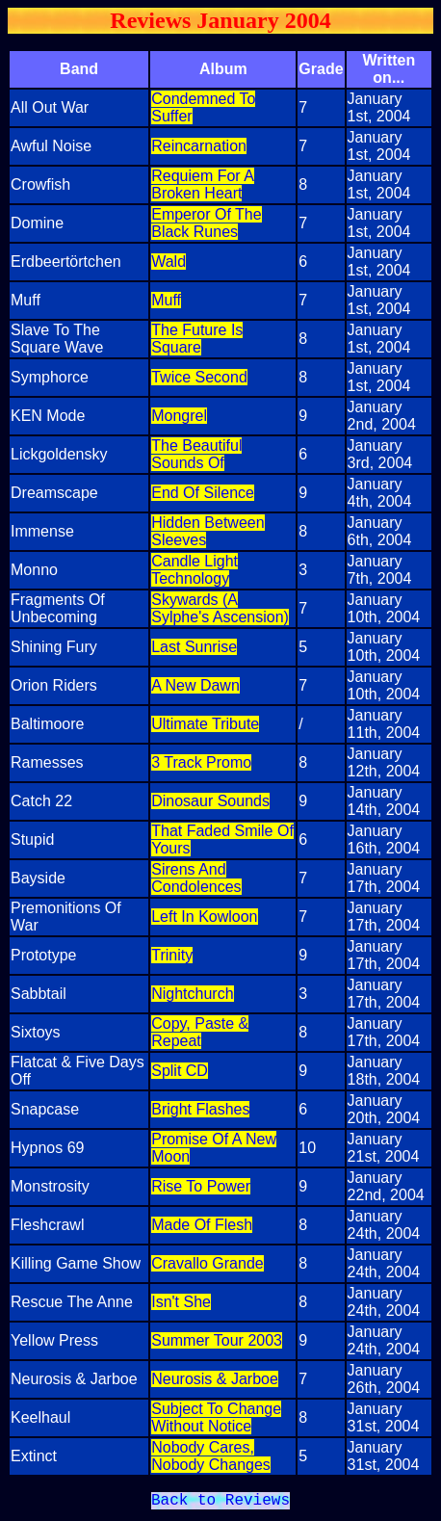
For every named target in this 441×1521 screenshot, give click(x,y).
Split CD (179, 1070)
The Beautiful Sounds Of (196, 454)
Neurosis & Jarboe (214, 1379)
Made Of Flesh (201, 1225)
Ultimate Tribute (205, 724)
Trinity (172, 955)
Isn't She (181, 1302)
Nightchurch (192, 993)
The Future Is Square (197, 338)
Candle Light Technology (194, 570)
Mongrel (179, 415)
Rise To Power (200, 1186)
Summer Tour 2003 (216, 1340)
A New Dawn (195, 685)
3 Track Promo (201, 762)
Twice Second (199, 377)
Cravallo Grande (207, 1263)
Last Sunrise (194, 647)
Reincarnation (198, 146)
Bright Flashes (200, 1109)
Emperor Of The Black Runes (206, 223)
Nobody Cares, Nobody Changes (211, 1456)
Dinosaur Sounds (210, 801)
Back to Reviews (220, 1502)
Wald (168, 261)
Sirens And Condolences (196, 878)
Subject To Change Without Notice (216, 1417)
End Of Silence (202, 493)
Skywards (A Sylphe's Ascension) (220, 608)
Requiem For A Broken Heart (202, 184)
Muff (166, 300)
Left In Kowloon (204, 916)
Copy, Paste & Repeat (199, 1032)
